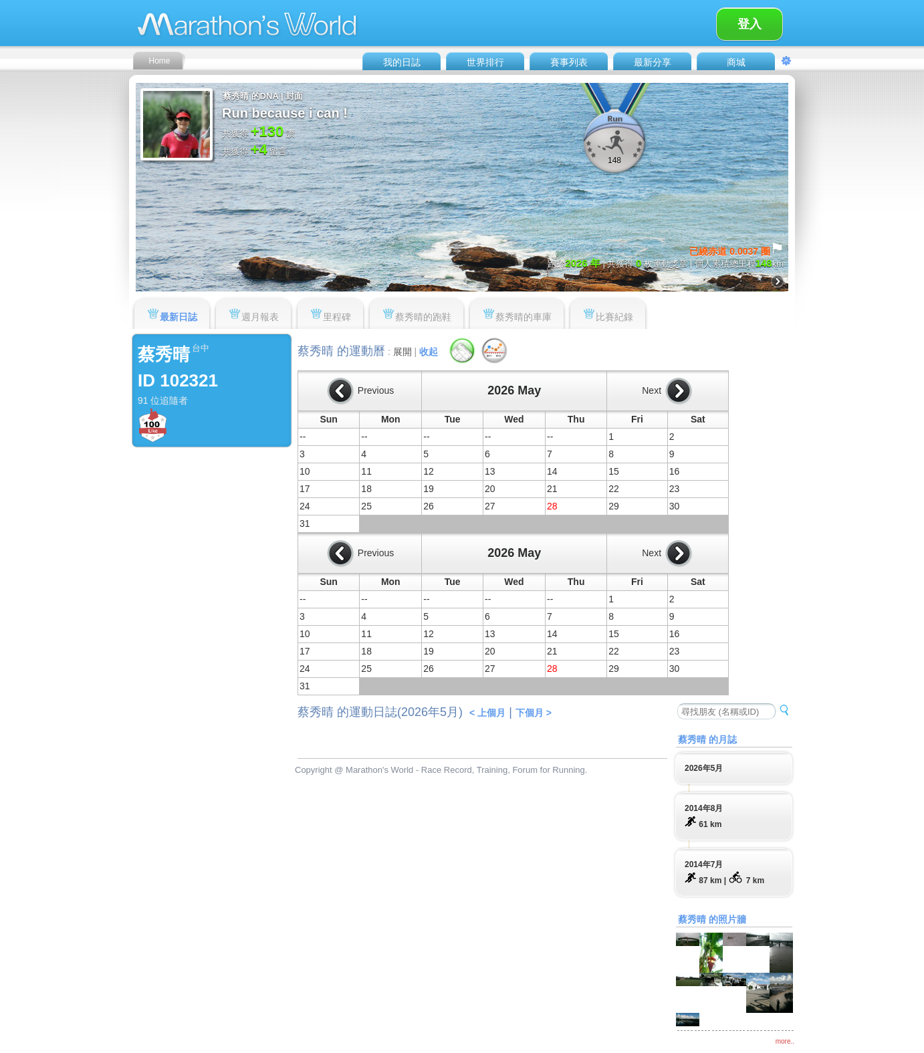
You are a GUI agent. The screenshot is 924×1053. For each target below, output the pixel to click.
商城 (736, 62)
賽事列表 (569, 62)
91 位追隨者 (163, 400)
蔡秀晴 (164, 354)
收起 (428, 351)
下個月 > (533, 712)
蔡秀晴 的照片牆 (712, 919)
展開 (402, 351)
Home (159, 61)
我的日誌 (402, 62)
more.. (785, 1041)
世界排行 (485, 62)
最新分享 (652, 62)
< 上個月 (487, 712)
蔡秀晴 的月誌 (707, 739)
